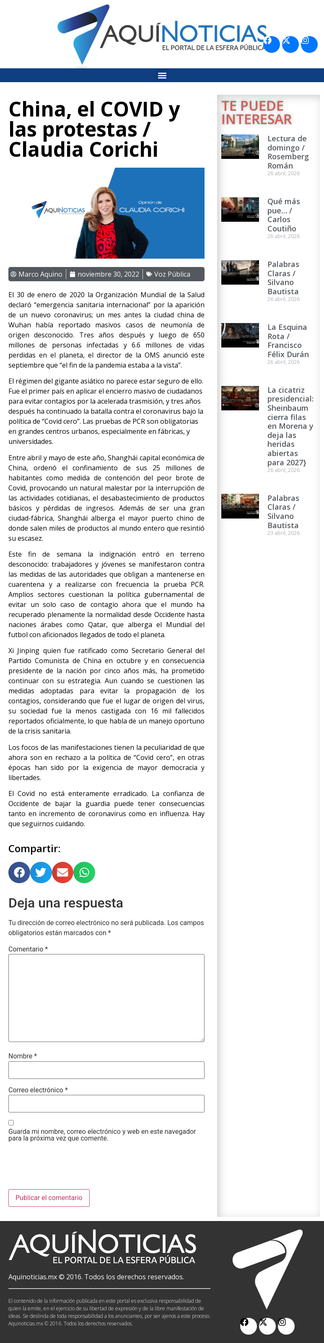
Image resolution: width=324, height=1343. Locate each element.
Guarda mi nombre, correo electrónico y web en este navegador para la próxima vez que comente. (102, 1135)
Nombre (22, 1056)
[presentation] (72, 1168)
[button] (162, 75)
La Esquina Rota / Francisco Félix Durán (288, 340)
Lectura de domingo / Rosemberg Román (288, 152)
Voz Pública (172, 274)
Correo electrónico (38, 1090)
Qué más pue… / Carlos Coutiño (283, 214)
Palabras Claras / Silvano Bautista (283, 277)
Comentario (28, 949)
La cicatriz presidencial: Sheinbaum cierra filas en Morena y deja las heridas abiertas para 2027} (290, 426)
